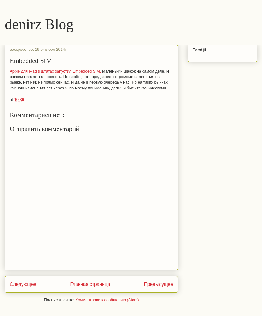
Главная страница (90, 284)
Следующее (23, 284)
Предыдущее (158, 284)
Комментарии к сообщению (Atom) (107, 299)
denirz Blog (39, 24)
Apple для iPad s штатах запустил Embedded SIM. (55, 71)
